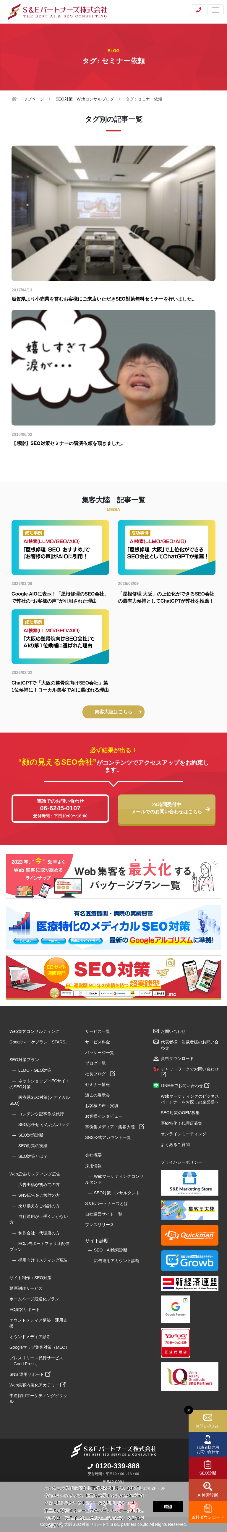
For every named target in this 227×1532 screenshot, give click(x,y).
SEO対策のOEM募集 (180, 1112)
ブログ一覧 (95, 1063)
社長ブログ (100, 1073)
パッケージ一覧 (99, 1052)
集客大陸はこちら (118, 711)
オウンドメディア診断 (30, 1336)
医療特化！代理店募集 (181, 1123)
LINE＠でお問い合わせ (185, 1085)
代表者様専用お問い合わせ (208, 1449)
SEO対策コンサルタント (117, 1192)
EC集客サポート (24, 1309)
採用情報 (93, 1165)
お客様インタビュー (103, 1116)
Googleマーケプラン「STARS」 (39, 1042)
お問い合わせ (207, 1426)
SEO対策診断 (31, 1135)
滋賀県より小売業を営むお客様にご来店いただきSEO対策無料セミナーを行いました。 (104, 298)
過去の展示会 (97, 1095)
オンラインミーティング (183, 1134)
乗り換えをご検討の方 (39, 1205)
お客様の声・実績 (101, 1105)
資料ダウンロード (207, 1517)
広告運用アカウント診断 (117, 1260)
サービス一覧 (97, 1031)
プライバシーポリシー (181, 1162)
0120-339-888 (113, 1466)
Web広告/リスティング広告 (34, 1174)
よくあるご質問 (175, 1144)
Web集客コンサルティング (34, 1031)
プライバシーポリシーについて (94, 1517)
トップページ (31, 99)
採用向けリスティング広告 (43, 1260)
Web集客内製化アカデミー (37, 1385)
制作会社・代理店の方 (39, 1233)
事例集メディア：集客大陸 (114, 1126)
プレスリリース (99, 1224)
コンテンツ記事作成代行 (41, 1114)
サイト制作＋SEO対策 (30, 1277)
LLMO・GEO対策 (34, 1070)
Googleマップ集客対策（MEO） (39, 1347)
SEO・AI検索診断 (110, 1250)
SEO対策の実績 (33, 1145)
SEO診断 (207, 1473)
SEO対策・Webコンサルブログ (85, 99)
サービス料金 (97, 1042)
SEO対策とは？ (33, 1156)
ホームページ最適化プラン (34, 1299)
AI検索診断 (207, 1495)
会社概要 (93, 1155)
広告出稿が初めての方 (39, 1184)
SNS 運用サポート (30, 1374)
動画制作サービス (26, 1288)
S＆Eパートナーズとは (106, 1203)
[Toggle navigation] (215, 9)
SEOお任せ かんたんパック (43, 1124)
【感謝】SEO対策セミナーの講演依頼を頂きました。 (69, 443)
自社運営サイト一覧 (103, 1214)
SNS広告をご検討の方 (39, 1195)
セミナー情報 (97, 1084)
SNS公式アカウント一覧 (108, 1137)
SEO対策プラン (24, 1059)
